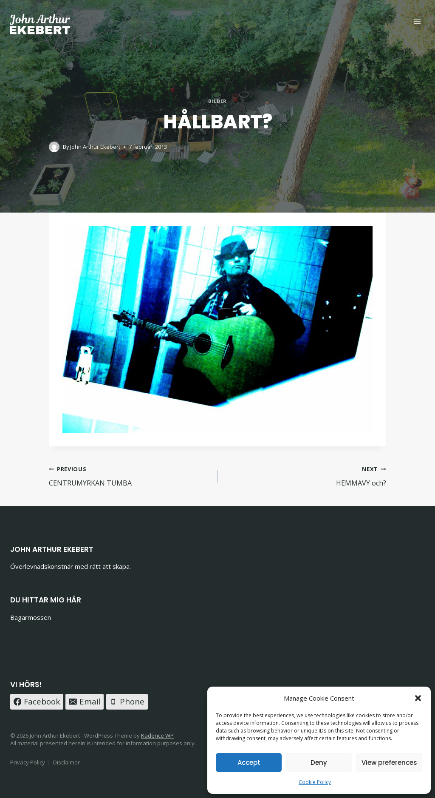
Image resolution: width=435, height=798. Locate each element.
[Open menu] (417, 21)
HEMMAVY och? (305, 475)
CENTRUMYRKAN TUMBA (130, 475)
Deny (319, 762)
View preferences (389, 762)
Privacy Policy (27, 762)
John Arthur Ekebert (95, 147)
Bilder (217, 101)
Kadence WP (157, 735)
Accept (248, 762)
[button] (418, 698)
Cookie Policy (315, 782)
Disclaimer (66, 762)
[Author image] (54, 147)
